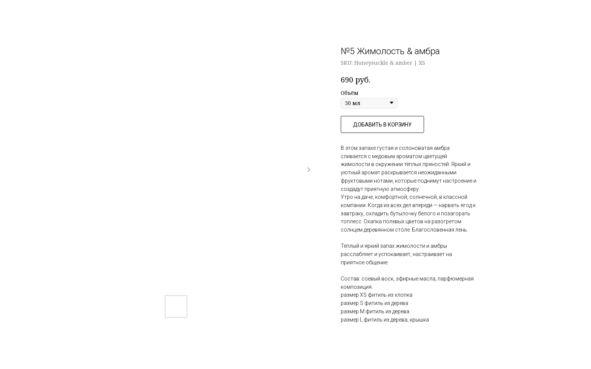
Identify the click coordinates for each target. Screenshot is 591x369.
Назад (22, 11)
